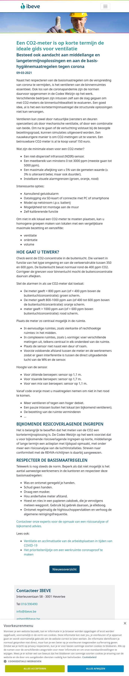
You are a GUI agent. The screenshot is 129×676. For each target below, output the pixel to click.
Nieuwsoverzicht (64, 569)
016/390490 (29, 604)
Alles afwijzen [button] (95, 668)
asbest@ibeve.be (28, 619)
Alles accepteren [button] (35, 668)
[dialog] (64, 647)
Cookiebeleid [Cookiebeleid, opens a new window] (89, 657)
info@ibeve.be (26, 611)
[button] (64, 661)
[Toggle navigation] (105, 6)
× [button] (124, 623)
